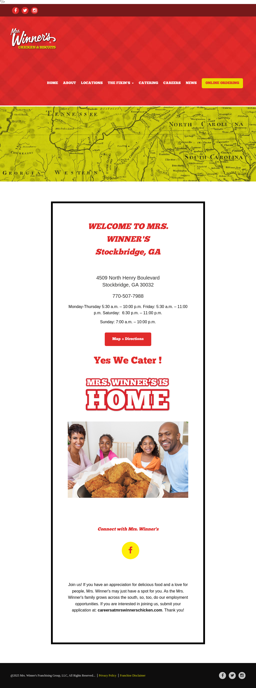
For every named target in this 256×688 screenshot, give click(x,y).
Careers (172, 83)
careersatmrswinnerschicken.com (130, 610)
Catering (148, 83)
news (191, 83)
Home (52, 83)
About (69, 83)
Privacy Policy (107, 675)
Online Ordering (222, 83)
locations (92, 83)
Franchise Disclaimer (132, 675)
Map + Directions (128, 339)
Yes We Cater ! (128, 361)
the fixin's (121, 83)
